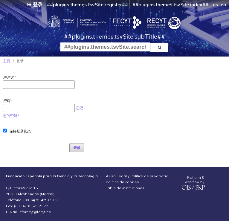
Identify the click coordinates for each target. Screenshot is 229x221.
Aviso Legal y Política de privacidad (137, 176)
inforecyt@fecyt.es (35, 212)
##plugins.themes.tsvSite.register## (87, 4)
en (223, 4)
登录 (34, 4)
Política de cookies (122, 182)
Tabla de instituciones (125, 188)
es (215, 4)
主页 (6, 61)
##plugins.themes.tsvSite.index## (170, 4)
